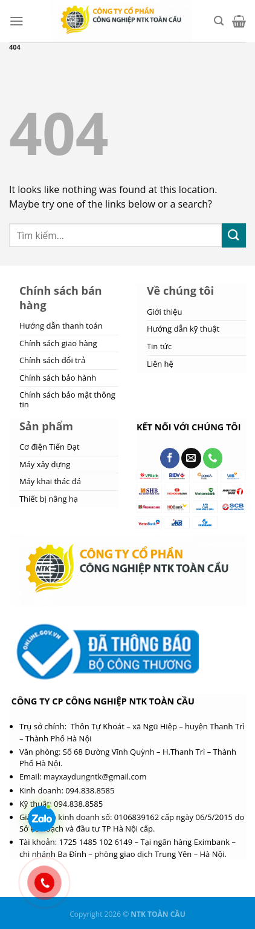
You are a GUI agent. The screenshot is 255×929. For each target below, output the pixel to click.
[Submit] (234, 235)
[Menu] (16, 21)
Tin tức (159, 346)
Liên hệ (160, 363)
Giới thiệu (164, 311)
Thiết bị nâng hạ (48, 498)
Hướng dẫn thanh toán (61, 325)
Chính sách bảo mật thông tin (67, 399)
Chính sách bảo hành (57, 377)
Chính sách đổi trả (52, 360)
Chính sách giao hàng (58, 343)
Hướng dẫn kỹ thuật (183, 328)
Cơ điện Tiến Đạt (49, 446)
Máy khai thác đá (50, 481)
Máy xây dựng (44, 464)
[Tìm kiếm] (219, 21)
